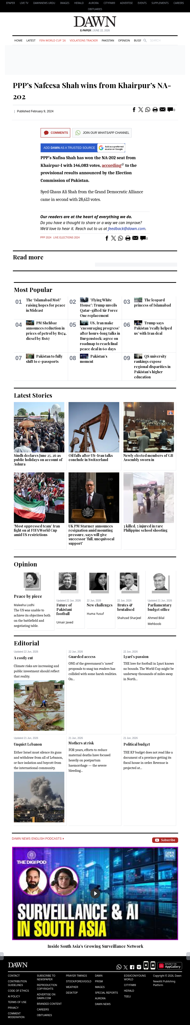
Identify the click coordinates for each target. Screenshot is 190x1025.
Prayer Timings (76, 975)
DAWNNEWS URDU (44, 3)
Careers (178, 3)
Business (140, 40)
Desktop (72, 992)
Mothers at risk (81, 743)
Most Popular (33, 289)
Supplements (159, 3)
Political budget (136, 744)
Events (142, 3)
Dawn (98, 975)
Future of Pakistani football (64, 609)
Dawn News (103, 1004)
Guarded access (82, 656)
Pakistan (108, 40)
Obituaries (95, 9)
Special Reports (106, 992)
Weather (72, 987)
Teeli (127, 996)
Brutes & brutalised (125, 607)
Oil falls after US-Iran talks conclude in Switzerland (91, 457)
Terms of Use (17, 1002)
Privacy (13, 1007)
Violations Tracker (84, 40)
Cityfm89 (130, 985)
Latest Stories (33, 395)
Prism (99, 981)
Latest (30, 40)
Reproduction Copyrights (47, 987)
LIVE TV (24, 3)
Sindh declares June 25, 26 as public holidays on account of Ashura (38, 459)
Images (64, 3)
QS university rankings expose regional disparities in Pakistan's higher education (152, 366)
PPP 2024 (45, 237)
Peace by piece (28, 596)
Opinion (124, 40)
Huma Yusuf (95, 614)
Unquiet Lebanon (28, 744)
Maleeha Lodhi (24, 605)
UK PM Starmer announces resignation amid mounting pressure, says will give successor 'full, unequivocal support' (91, 535)
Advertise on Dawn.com (46, 996)
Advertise (126, 3)
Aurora (93, 3)
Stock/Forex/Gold (79, 981)
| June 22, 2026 (95, 30)
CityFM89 (109, 3)
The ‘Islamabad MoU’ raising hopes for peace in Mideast (45, 305)
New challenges (100, 605)
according (111, 165)
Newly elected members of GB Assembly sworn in (148, 457)
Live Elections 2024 (66, 237)
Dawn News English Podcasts (38, 838)
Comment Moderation (16, 1015)
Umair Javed (64, 622)
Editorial (26, 643)
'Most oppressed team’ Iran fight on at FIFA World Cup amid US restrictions (37, 530)
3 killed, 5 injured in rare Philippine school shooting (145, 528)
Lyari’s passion (135, 656)
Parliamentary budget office (160, 607)
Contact (14, 975)
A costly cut (23, 658)
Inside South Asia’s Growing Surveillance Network (95, 946)
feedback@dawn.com (126, 228)
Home (18, 40)
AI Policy (14, 996)
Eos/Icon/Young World (135, 977)
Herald (79, 3)
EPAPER (10, 3)
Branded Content (49, 1004)
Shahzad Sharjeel (129, 618)
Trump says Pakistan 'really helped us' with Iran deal (153, 328)
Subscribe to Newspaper (46, 977)
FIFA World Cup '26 (52, 40)
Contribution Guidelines (17, 983)
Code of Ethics (18, 990)
